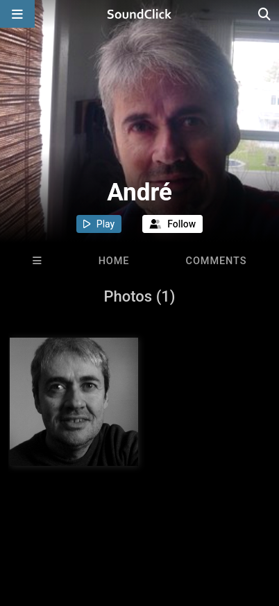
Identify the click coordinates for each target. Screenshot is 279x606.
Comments (216, 261)
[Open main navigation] (17, 14)
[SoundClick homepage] (139, 14)
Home (114, 261)
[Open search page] (265, 14)
